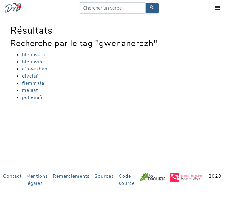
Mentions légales (37, 180)
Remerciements (71, 176)
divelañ (30, 76)
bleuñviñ (32, 62)
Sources (104, 176)
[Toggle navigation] (217, 8)
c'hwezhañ (34, 69)
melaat (30, 90)
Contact (12, 176)
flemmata (33, 83)
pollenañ (32, 97)
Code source (127, 180)
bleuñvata (33, 54)
